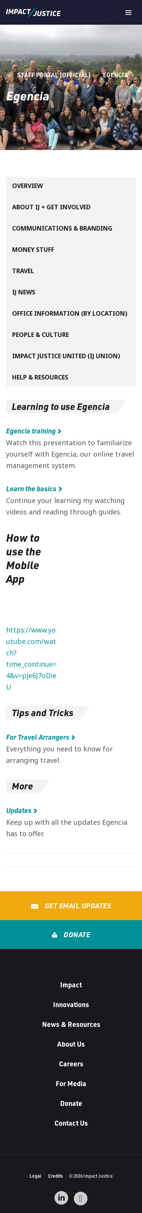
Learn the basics (31, 488)
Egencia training (31, 431)
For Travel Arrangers (37, 737)
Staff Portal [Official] (54, 75)
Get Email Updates (77, 905)
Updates (18, 810)
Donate (76, 934)
